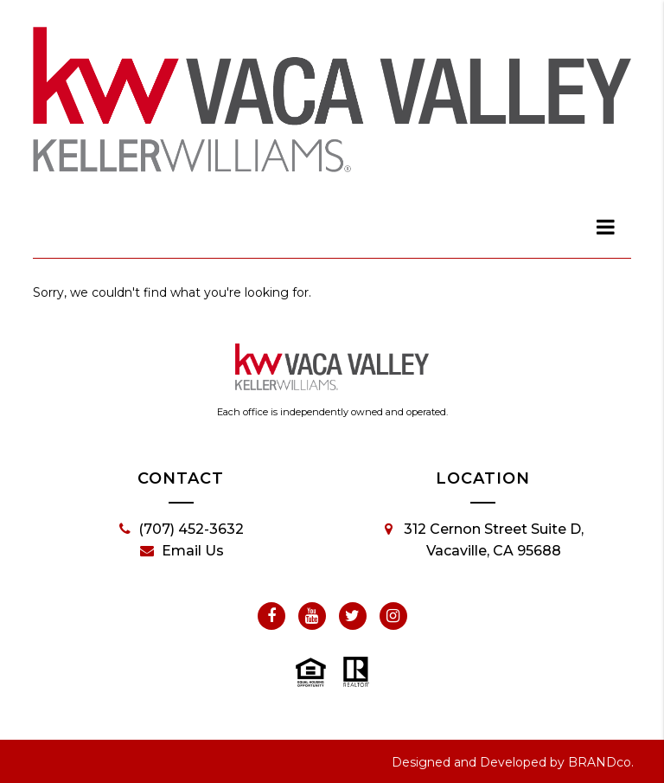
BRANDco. (601, 762)
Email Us (182, 551)
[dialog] (606, 226)
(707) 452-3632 (181, 529)
